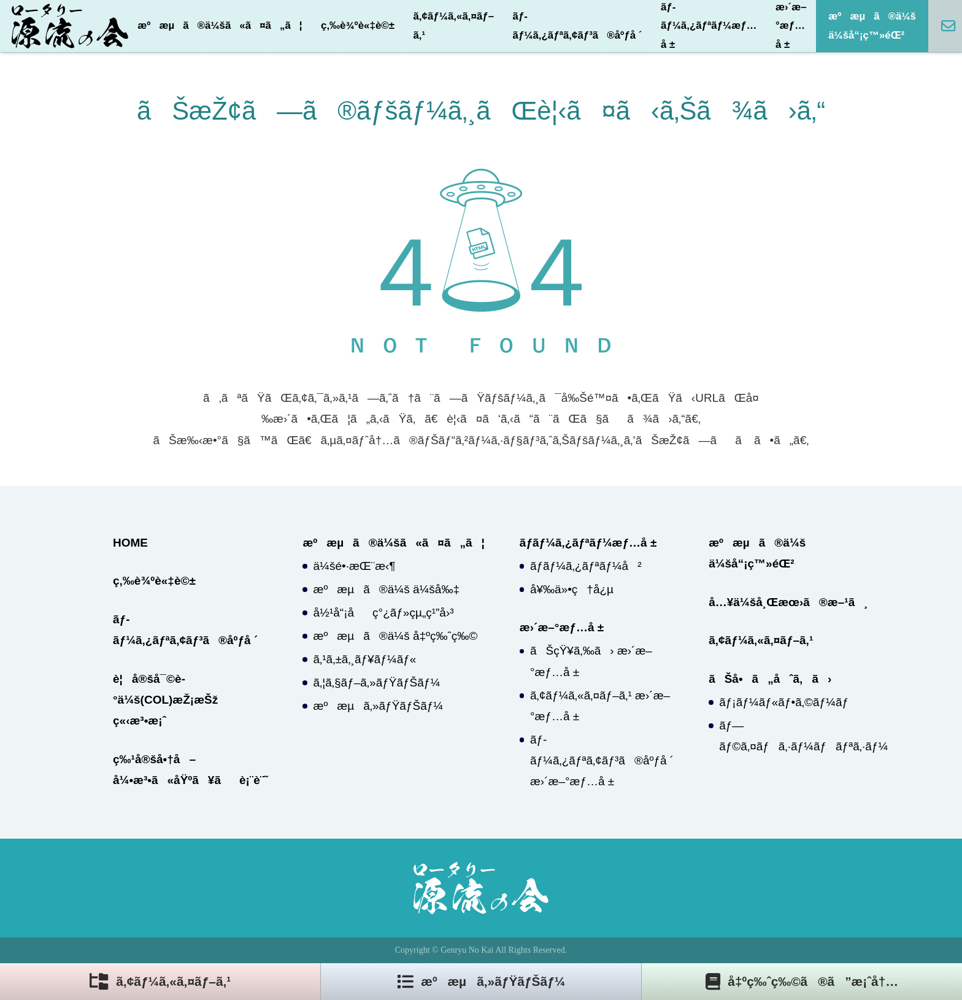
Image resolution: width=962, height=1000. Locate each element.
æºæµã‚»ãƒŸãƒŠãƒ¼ (379, 705)
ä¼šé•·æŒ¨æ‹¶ (355, 566)
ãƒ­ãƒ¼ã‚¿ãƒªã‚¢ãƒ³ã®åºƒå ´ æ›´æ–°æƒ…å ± (602, 760)
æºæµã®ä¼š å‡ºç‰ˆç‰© (396, 635)
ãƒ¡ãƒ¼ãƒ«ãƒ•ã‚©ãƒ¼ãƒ (785, 702)
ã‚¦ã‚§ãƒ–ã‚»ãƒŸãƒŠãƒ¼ (377, 682)
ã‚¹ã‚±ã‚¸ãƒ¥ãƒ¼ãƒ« (365, 659)
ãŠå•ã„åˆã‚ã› (770, 678)
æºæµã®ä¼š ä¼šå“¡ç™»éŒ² (872, 25)
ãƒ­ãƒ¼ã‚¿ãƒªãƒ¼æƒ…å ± (709, 25)
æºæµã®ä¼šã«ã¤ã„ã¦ (219, 25)
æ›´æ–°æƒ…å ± (791, 25)
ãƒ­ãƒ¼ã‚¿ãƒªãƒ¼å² (586, 566)
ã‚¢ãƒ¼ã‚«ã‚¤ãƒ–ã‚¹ (453, 25)
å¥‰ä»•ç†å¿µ (572, 589)
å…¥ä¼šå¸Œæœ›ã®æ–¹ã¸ (788, 602)
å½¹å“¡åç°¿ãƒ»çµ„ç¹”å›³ (384, 612)
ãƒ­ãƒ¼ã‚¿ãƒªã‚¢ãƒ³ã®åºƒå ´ (577, 25)
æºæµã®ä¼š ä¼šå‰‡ (387, 589)
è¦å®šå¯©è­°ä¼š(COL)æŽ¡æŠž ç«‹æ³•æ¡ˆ (165, 699)
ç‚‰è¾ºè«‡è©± (357, 25)
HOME (130, 542)
